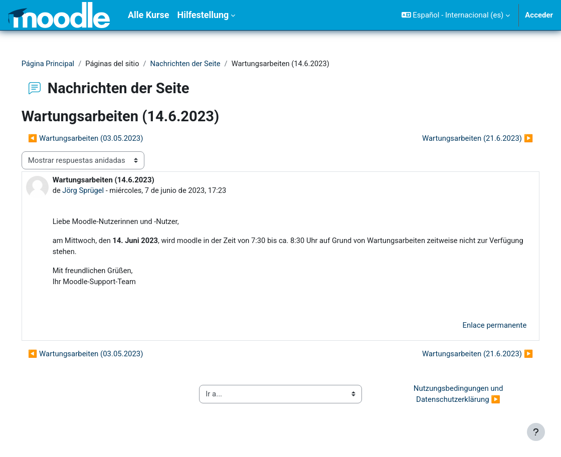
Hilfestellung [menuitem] (203, 15)
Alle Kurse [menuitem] (148, 15)
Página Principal (63, 63)
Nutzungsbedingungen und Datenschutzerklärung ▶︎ (449, 396)
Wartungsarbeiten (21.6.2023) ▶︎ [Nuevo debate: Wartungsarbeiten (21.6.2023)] (463, 138)
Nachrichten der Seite (202, 63)
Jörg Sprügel (98, 190)
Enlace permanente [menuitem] (480, 327)
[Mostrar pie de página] (536, 432)
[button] (456, 15)
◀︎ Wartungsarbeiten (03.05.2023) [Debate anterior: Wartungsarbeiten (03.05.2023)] (99, 138)
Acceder (539, 15)
